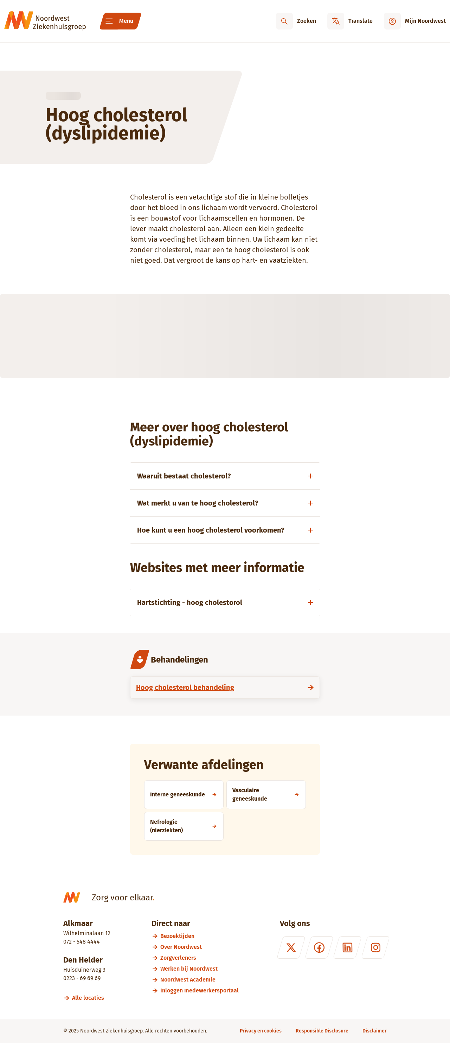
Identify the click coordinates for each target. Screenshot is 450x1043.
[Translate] (350, 21)
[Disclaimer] (374, 1031)
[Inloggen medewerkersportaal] (199, 990)
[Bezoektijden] (199, 936)
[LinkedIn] (347, 947)
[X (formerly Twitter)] (291, 947)
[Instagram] (375, 947)
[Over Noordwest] (199, 947)
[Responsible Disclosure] (322, 1031)
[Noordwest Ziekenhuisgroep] (45, 21)
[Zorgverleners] (199, 958)
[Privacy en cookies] (261, 1031)
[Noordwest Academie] (199, 980)
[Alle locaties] (91, 998)
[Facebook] (319, 947)
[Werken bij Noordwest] (199, 969)
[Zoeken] (296, 21)
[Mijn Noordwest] (415, 21)
